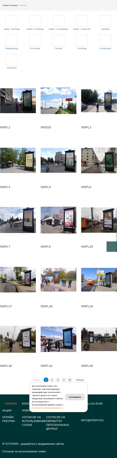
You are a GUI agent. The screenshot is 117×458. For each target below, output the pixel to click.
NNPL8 (46, 246)
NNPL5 (46, 187)
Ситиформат (105, 48)
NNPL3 (86, 127)
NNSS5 (46, 127)
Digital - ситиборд (35, 29)
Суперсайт (12, 68)
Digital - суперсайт (82, 29)
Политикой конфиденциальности (47, 408)
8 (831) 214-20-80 (92, 403)
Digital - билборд (12, 29)
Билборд (105, 29)
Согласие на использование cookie (24, 451)
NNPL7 (5, 246)
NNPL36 (87, 365)
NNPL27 (6, 306)
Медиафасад (11, 48)
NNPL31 (46, 365)
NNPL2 (5, 127)
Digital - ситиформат (58, 29)
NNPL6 (86, 187)
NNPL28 (46, 306)
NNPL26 (87, 246)
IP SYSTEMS (10, 443)
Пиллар (58, 48)
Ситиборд (82, 48)
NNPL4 (5, 187)
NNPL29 (87, 306)
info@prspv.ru (92, 420)
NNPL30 (6, 365)
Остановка (35, 48)
